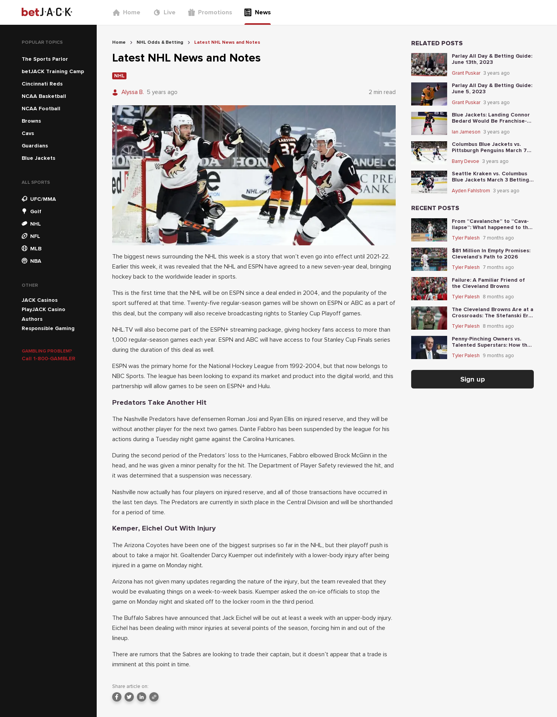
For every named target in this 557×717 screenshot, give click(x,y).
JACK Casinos (40, 300)
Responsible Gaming (48, 328)
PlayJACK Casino (43, 309)
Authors (32, 319)
